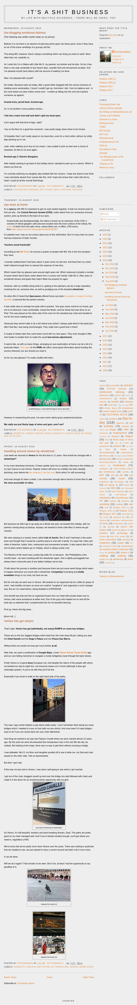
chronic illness (110, 408)
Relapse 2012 (106, 86)
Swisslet (103, 153)
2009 (105, 370)
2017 (105, 336)
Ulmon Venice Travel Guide (73, 652)
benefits (19, 433)
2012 (105, 357)
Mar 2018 (110, 322)
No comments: (56, 186)
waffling (103, 555)
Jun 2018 (110, 309)
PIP (101, 501)
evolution (102, 436)
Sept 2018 (110, 277)
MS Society (104, 130)
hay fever (129, 446)
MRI (112, 475)
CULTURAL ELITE (117, 414)
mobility (125, 472)
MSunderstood (106, 138)
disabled (125, 426)
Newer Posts (10, 977)
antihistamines (105, 398)
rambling (104, 504)
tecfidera (103, 533)
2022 (105, 243)
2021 (105, 247)
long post (106, 459)
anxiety (123, 398)
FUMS (102, 127)
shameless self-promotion (122, 520)
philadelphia (105, 498)
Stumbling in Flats (107, 149)
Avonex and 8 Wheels (109, 116)
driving (101, 430)
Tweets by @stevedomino (111, 576)
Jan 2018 (110, 331)
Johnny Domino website (110, 108)
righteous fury (119, 517)
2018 (105, 260)
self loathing (62, 190)
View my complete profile (118, 59)
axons (9, 226)
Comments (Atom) (26, 983)
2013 (105, 353)
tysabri (121, 543)
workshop (108, 563)
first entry (113, 35)
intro (115, 456)
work (130, 559)
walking (77, 190)
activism (128, 385)
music (121, 478)
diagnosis (120, 423)
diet (131, 423)
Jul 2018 (109, 305)
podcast (113, 501)
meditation (103, 469)
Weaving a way (106, 167)
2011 (105, 362)
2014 (105, 349)
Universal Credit (110, 546)
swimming (116, 530)
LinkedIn (129, 456)
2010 (105, 366)
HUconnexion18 (107, 452)
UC (131, 543)
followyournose (106, 123)
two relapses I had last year (42, 472)
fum (116, 443)
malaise (102, 466)
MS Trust (103, 134)
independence (127, 452)
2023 (105, 239)
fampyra (115, 436)
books (110, 405)
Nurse (126, 485)
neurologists (119, 482)
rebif (131, 504)
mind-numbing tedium (123, 469)
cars (123, 405)
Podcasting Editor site (109, 104)
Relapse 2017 (106, 90)
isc (121, 456)
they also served (117, 536)
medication (119, 465)
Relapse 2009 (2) (107, 83)
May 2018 (110, 314)
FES (107, 440)
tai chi (127, 530)
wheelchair (86, 967)
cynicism (113, 419)
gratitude (117, 446)
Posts (105, 214)
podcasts (125, 501)
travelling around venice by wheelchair (29, 451)
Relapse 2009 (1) (107, 79)
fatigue (129, 436)
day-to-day (46, 190)
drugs (112, 429)
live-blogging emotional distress (25, 32)
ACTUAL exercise (116, 389)
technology (122, 533)
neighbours (104, 482)
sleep (105, 523)
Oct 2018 (110, 272)
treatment (104, 542)
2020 (105, 252)
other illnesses (118, 491)
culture (102, 419)
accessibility (114, 385)
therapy (102, 536)
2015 (105, 345)
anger (127, 395)
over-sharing (121, 495)
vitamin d (125, 552)
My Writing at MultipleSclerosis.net (115, 112)
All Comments (109, 219)
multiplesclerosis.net (109, 142)
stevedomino (123, 52)
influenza (106, 456)
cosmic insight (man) (38, 433)
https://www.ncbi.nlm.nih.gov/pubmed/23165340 (34, 229)
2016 (105, 340)
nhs (131, 482)
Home (49, 977)
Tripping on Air (106, 164)
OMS (112, 488)
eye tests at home (16, 204)
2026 (105, 235)
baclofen (103, 402)
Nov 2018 (110, 268)
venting (111, 552)
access (102, 385)
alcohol (118, 395)
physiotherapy (121, 498)
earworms (103, 433)
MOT (19, 436)
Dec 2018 (110, 264)
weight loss (104, 559)
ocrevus (102, 488)
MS (121, 475)
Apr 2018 (110, 318)
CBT (131, 405)
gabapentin (104, 446)
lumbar (126, 462)
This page (24, 347)
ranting (119, 504)
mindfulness (109, 472)
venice (74, 967)
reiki (106, 508)
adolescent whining (26, 190)
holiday (31, 967)
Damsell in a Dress (108, 119)
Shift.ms (103, 145)
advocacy (104, 395)
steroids (111, 527)
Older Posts (88, 977)
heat (107, 449)
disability (58, 433)
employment (120, 432)
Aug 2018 (110, 281)
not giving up (45, 967)
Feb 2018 (110, 326)
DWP (126, 429)
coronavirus (127, 408)
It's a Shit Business (68, 12)
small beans (118, 524)
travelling (61, 967)
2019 (105, 256)
